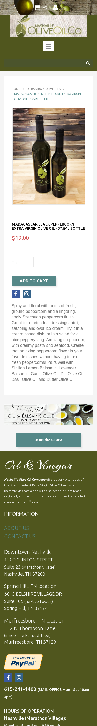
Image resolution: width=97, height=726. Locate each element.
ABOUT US (16, 528)
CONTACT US (19, 536)
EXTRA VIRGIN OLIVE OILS (43, 88)
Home (16, 88)
